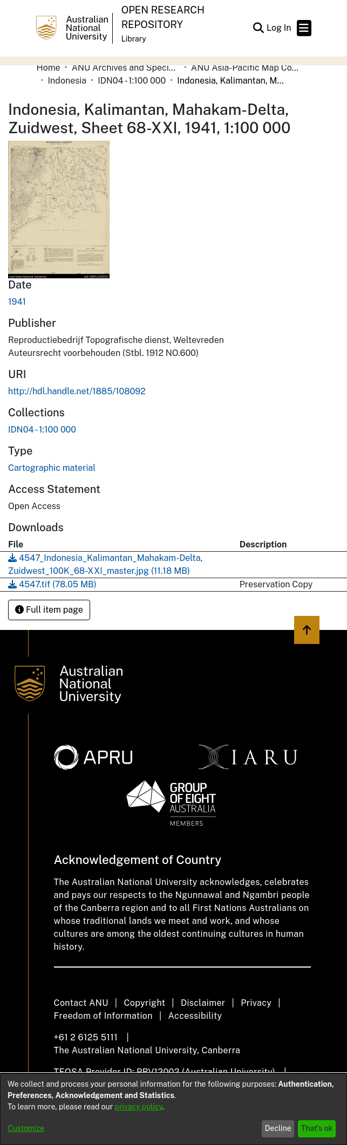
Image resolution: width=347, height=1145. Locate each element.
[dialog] (173, 1109)
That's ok (317, 1128)
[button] (259, 28)
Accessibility (195, 1016)
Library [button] (133, 39)
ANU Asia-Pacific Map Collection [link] (245, 68)
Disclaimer (203, 1003)
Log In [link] (279, 28)
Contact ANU (81, 1003)
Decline (278, 1128)
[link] (42, 429)
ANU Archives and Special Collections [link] (126, 68)
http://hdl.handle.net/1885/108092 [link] (77, 391)
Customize (26, 1128)
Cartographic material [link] (52, 468)
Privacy (256, 1003)
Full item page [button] (49, 610)
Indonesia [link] (67, 81)
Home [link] (48, 68)
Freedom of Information (103, 1016)
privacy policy (138, 1106)
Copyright (144, 1003)
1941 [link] (17, 302)
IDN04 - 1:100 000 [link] (132, 81)
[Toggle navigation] (304, 28)
